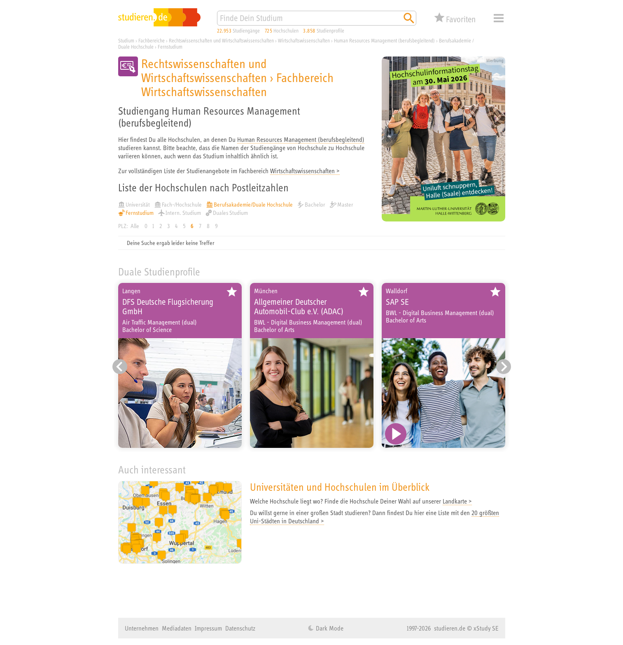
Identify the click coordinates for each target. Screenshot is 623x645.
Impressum (208, 628)
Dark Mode (328, 628)
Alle (135, 226)
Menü (498, 18)
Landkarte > (457, 501)
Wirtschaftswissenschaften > (305, 170)
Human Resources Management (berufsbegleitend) (300, 139)
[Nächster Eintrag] (503, 367)
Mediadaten (176, 628)
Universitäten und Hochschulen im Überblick (339, 487)
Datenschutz (240, 628)
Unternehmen (142, 628)
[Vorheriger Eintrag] (120, 367)
